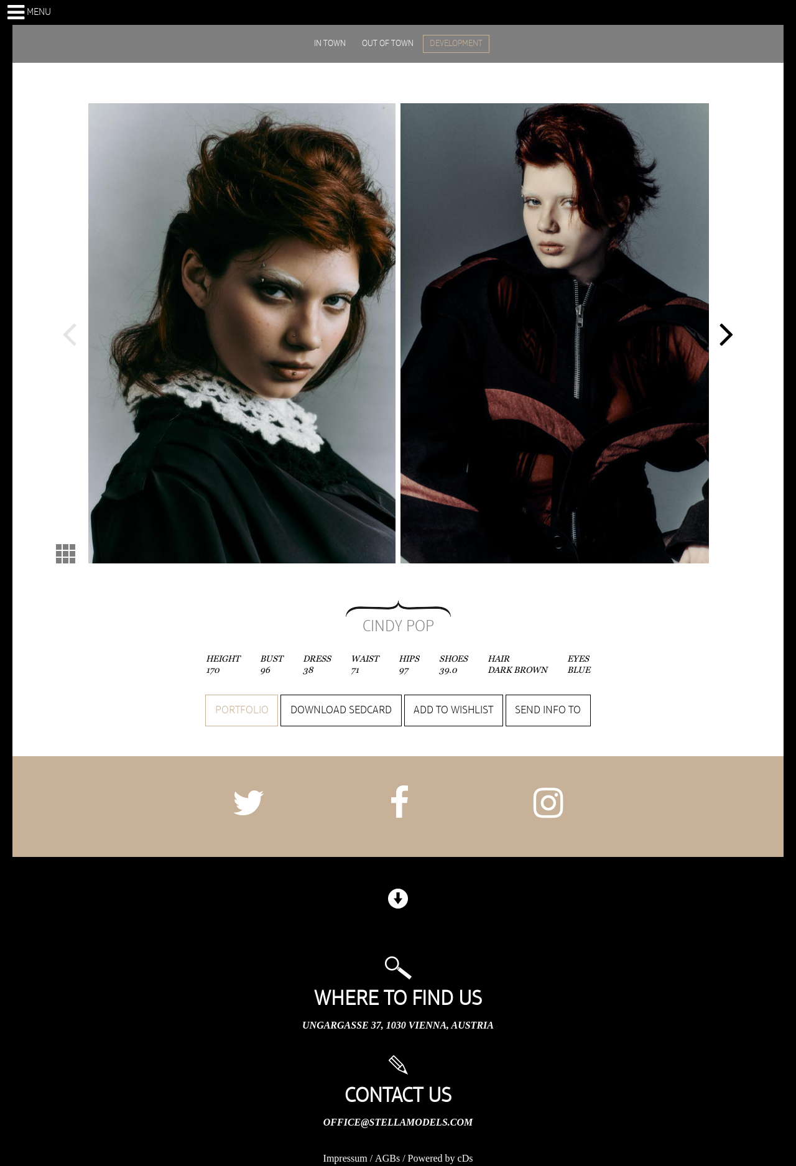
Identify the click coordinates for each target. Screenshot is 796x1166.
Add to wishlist (453, 710)
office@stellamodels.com (398, 1122)
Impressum (345, 1158)
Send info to (548, 710)
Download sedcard (341, 710)
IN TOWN (330, 43)
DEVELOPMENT (456, 43)
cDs (465, 1158)
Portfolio (242, 710)
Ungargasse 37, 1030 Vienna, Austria (398, 1025)
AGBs (387, 1158)
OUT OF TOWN (388, 43)
